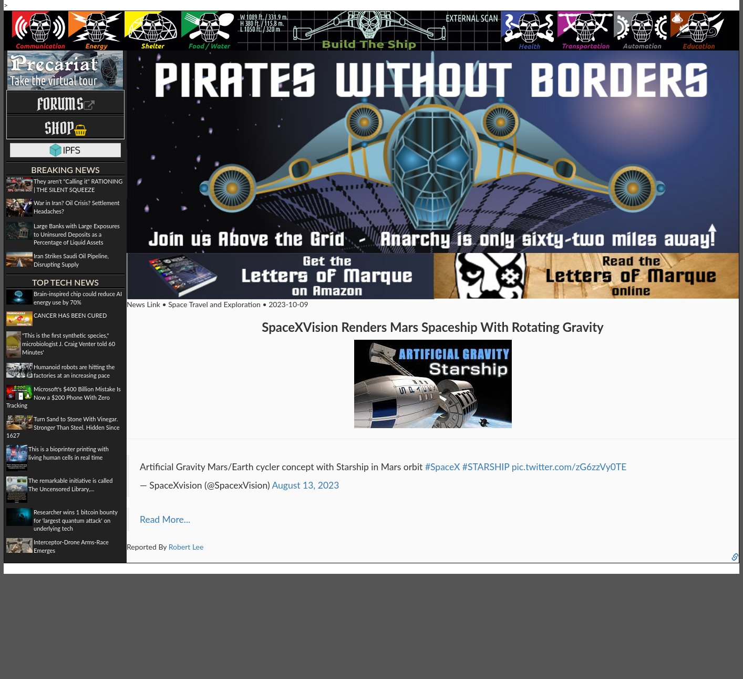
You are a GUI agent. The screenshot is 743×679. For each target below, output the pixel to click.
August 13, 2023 (305, 485)
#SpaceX (442, 466)
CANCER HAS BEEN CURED (70, 315)
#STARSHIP (485, 466)
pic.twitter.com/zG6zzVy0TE (569, 466)
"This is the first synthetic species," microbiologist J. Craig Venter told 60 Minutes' (68, 343)
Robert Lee (186, 546)
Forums (66, 104)
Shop (65, 128)
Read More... (165, 519)
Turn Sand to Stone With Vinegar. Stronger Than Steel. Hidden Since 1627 (62, 427)
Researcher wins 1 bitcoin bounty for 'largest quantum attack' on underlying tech (76, 520)
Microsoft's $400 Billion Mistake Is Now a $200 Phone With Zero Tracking (63, 397)
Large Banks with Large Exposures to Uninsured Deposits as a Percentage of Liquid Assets (77, 234)
